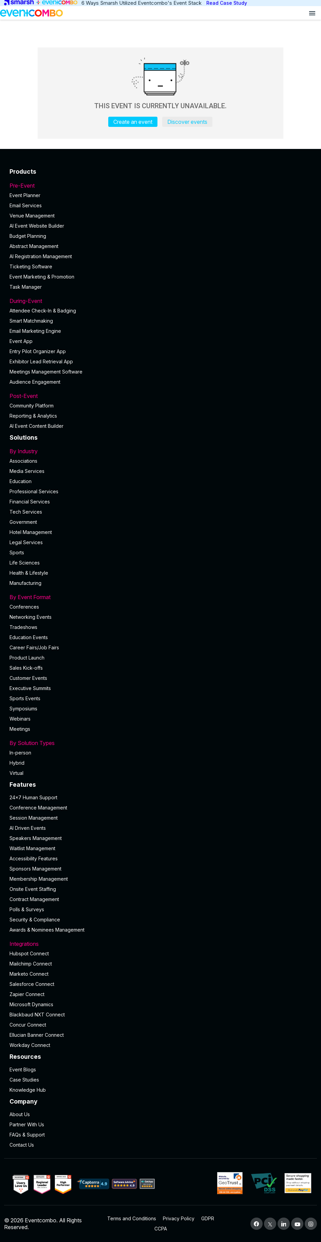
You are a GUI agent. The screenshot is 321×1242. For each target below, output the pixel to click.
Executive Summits (30, 688)
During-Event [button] (160, 301)
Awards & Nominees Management (47, 930)
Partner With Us (27, 1124)
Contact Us (22, 1145)
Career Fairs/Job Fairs (34, 647)
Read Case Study (226, 3)
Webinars (20, 719)
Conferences (24, 607)
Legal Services (26, 542)
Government (23, 522)
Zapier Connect (27, 994)
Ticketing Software (31, 266)
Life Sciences (25, 563)
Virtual (16, 773)
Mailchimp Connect (31, 964)
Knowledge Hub (28, 1090)
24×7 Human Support (33, 797)
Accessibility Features (34, 858)
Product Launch (27, 658)
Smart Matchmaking (31, 321)
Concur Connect (28, 1025)
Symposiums (23, 708)
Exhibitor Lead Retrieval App (41, 361)
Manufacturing (25, 583)
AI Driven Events (28, 828)
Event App (21, 341)
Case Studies (24, 1080)
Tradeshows (23, 627)
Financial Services (30, 501)
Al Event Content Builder (36, 426)
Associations (23, 461)
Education (21, 481)
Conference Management (38, 807)
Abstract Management (34, 246)
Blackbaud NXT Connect (37, 1014)
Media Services (27, 471)
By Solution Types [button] (160, 743)
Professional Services (34, 491)
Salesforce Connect (32, 984)
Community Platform (32, 405)
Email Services (26, 205)
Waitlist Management (32, 848)
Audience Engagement (35, 382)
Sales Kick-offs (26, 668)
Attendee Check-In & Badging (43, 310)
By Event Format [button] (160, 597)
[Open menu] (312, 13)
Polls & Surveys (27, 909)
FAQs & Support (27, 1135)
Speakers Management (36, 838)
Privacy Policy (178, 1218)
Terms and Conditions (131, 1218)
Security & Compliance (35, 919)
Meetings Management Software (46, 372)
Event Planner (25, 195)
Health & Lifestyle (29, 573)
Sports (17, 552)
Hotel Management (31, 532)
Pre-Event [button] (160, 185)
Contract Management (34, 899)
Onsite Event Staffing (33, 889)
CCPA (160, 1228)
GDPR (207, 1218)
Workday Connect (30, 1045)
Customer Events (28, 678)
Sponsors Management (35, 869)
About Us (20, 1114)
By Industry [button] (160, 451)
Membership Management (39, 879)
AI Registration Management (41, 256)
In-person (20, 753)
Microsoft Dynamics (31, 1004)
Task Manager (26, 287)
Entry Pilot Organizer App (38, 351)
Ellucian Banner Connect (37, 1035)
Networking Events (31, 617)
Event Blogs (23, 1069)
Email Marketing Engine (35, 331)
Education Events (29, 637)
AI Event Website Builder (37, 226)
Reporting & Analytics (33, 416)
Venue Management (32, 215)
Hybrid (17, 763)
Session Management (34, 818)
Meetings (20, 729)
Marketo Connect (29, 974)
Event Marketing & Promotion (42, 277)
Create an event (132, 121)
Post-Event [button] (160, 396)
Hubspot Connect (29, 953)
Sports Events (25, 698)
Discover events (187, 121)
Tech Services (26, 512)
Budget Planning (28, 236)
